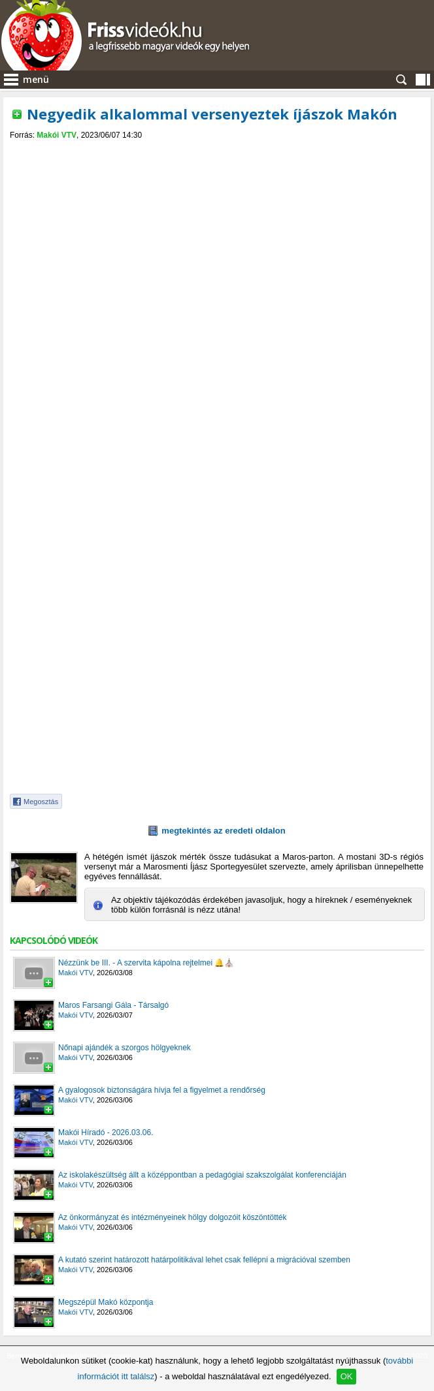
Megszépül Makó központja (105, 1302)
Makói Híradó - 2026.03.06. (105, 1132)
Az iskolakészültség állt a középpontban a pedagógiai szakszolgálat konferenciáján (202, 1175)
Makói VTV (56, 135)
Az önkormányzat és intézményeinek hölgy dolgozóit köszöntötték (172, 1217)
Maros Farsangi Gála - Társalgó (113, 1005)
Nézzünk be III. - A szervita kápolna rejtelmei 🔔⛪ (146, 962)
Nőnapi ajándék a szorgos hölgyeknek (124, 1047)
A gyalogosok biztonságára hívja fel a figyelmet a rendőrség (161, 1090)
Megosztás (41, 801)
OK (347, 1376)
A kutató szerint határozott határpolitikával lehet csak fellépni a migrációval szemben (204, 1259)
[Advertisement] (217, 237)
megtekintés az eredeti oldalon (223, 831)
